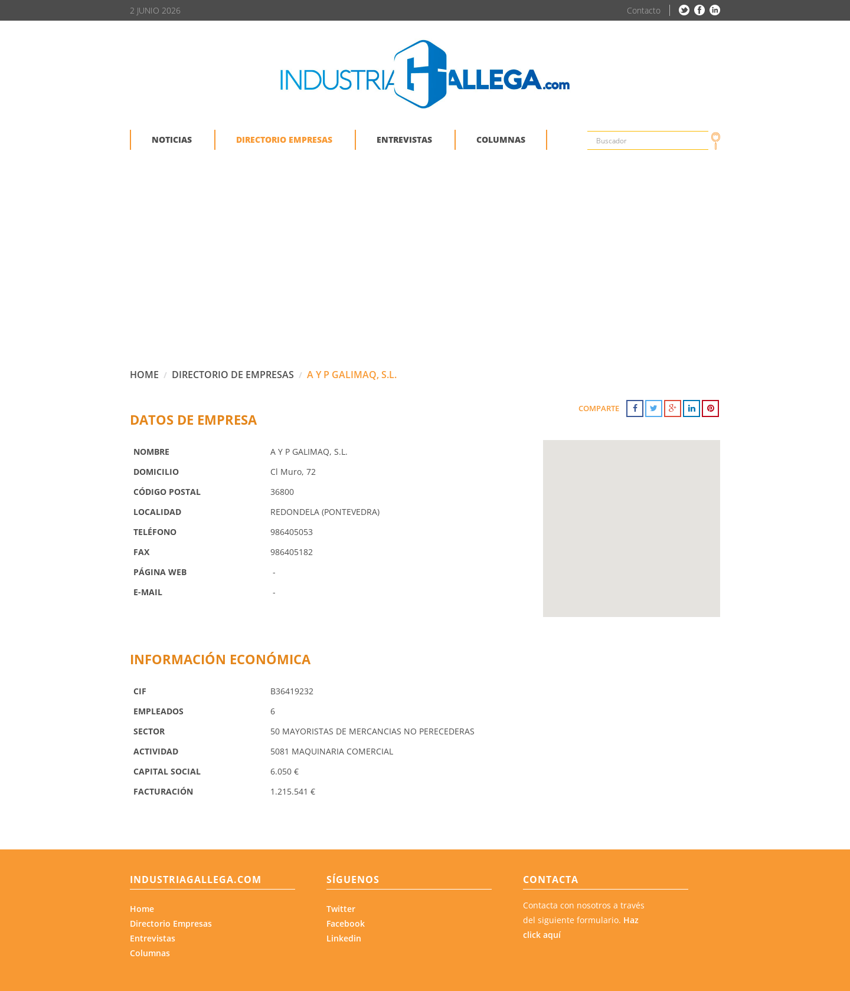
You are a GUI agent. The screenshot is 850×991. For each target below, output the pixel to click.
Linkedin (343, 938)
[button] (631, 518)
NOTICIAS (172, 139)
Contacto (644, 10)
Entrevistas (152, 938)
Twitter (340, 908)
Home (142, 908)
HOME (144, 374)
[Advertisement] (425, 267)
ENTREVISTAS (404, 139)
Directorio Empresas (171, 923)
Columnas (150, 953)
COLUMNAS (500, 139)
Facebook (345, 923)
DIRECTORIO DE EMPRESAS (233, 374)
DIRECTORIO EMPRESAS (284, 139)
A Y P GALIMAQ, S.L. (352, 374)
